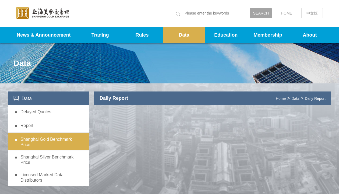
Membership (268, 35)
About (310, 35)
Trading (100, 35)
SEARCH (261, 13)
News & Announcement (43, 35)
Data (184, 35)
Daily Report (315, 98)
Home (281, 98)
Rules (142, 35)
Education (226, 35)
